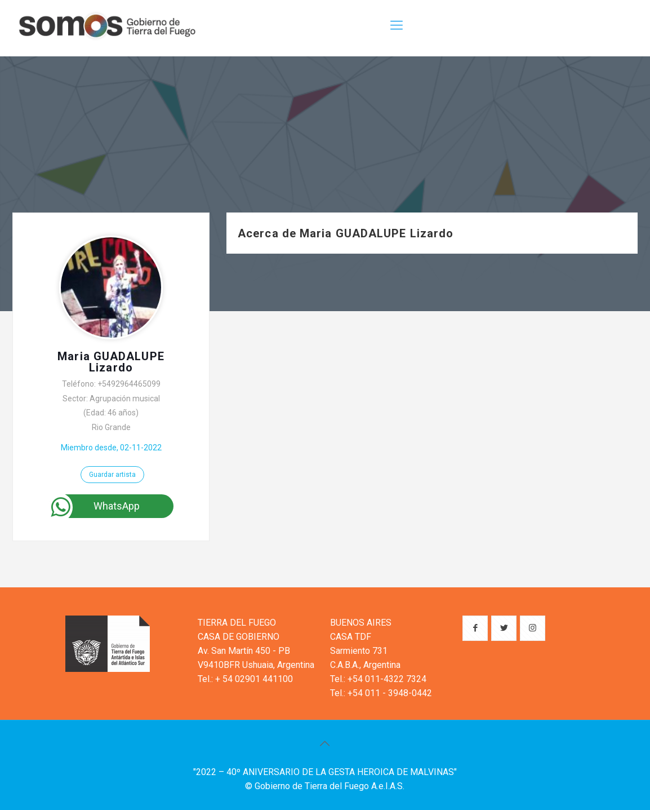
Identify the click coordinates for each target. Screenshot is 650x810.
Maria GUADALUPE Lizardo (110, 361)
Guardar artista (112, 475)
